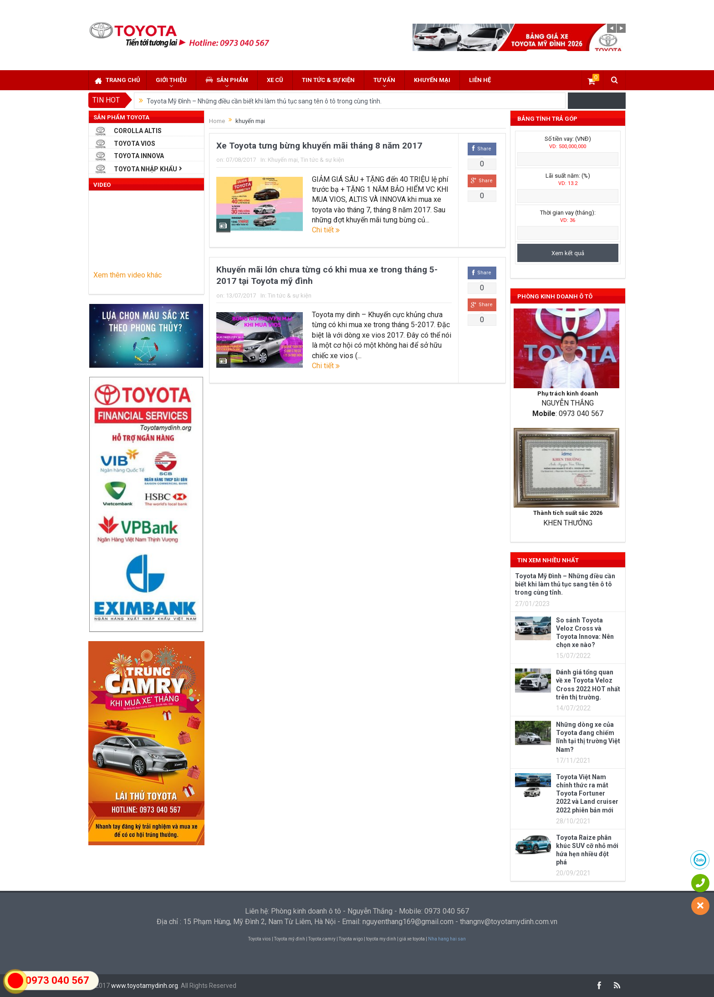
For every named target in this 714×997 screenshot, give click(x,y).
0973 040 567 (57, 980)
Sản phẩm (226, 80)
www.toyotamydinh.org (144, 985)
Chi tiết (326, 230)
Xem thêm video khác (127, 275)
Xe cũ (275, 80)
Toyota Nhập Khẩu (145, 169)
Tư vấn (384, 80)
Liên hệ (480, 80)
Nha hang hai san (447, 938)
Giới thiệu (171, 80)
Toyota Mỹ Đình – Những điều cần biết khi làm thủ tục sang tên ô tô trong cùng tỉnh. (264, 101)
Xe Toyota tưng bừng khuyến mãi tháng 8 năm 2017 (319, 145)
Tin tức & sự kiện (328, 80)
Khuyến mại (432, 80)
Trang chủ (117, 80)
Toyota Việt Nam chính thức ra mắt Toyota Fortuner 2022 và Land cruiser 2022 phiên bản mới (587, 793)
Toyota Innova (139, 155)
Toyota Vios (134, 143)
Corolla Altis (138, 130)
